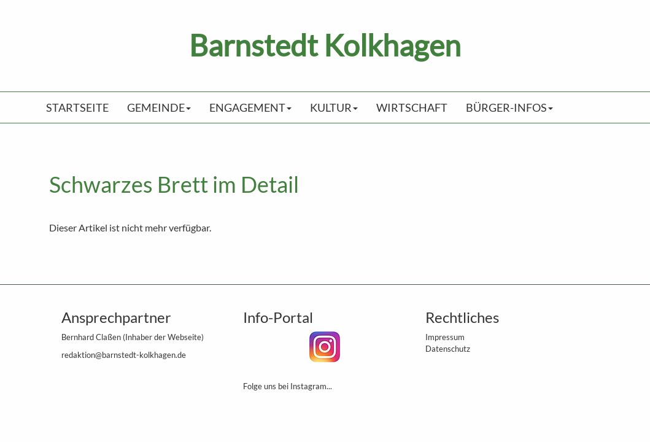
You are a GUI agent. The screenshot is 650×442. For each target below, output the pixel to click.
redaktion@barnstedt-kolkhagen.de (123, 355)
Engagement (250, 107)
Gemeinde (159, 107)
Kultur (334, 107)
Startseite (77, 107)
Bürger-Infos (509, 107)
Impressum (445, 337)
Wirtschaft (411, 107)
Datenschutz (447, 349)
